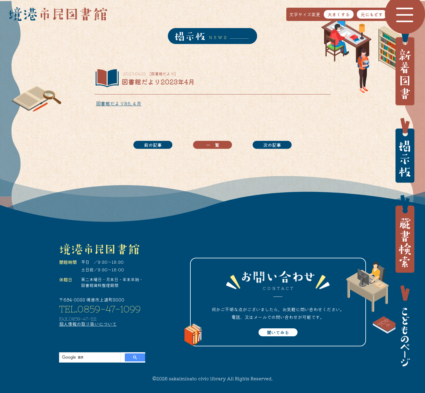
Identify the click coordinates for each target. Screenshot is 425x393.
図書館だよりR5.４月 (118, 103)
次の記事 (272, 145)
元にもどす (372, 14)
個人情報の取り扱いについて (88, 324)
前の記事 (153, 145)
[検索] (89, 357)
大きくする (339, 14)
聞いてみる (278, 332)
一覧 (215, 145)
